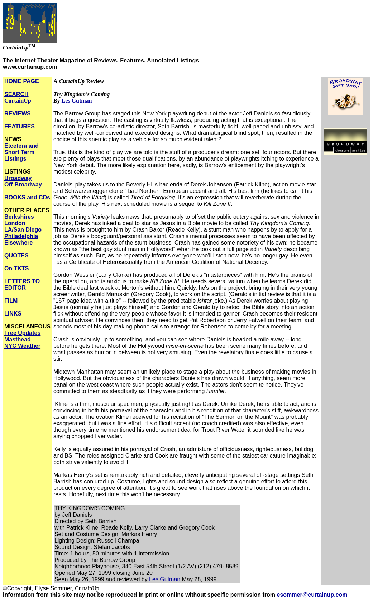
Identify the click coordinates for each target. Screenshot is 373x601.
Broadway (18, 178)
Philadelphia (21, 236)
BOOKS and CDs (27, 197)
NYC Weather (22, 346)
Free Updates (22, 333)
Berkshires (19, 217)
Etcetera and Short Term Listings (21, 152)
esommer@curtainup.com (312, 595)
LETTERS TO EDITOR (22, 284)
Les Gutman (77, 101)
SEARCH (17, 97)
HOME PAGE (21, 81)
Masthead (17, 339)
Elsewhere (18, 243)
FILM (11, 301)
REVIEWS (17, 113)
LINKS (12, 314)
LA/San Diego (23, 230)
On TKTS (16, 268)
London (14, 223)
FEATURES (19, 126)
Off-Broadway (23, 184)
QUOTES (16, 255)
